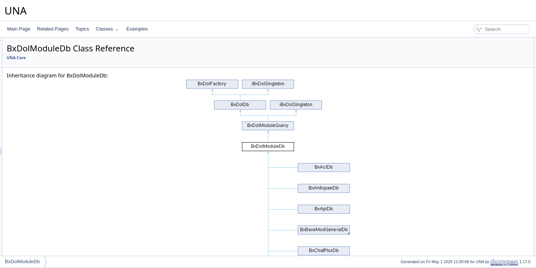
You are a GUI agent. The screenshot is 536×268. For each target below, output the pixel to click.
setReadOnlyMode (477, 238)
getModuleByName (478, 82)
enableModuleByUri (478, 99)
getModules (470, 164)
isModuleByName (476, 131)
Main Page (18, 29)
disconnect (469, 254)
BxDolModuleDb (22, 261)
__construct (470, 49)
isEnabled (469, 148)
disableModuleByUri (479, 107)
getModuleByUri (475, 90)
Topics (82, 29)
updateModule (473, 221)
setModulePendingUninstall (486, 115)
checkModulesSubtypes (482, 230)
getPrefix (467, 58)
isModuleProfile (474, 197)
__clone (467, 66)
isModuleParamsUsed (480, 140)
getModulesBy (473, 172)
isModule (468, 123)
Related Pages (52, 29)
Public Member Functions (478, 41)
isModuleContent (475, 181)
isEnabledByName (477, 156)
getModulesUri (473, 205)
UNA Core (109, 57)
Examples (137, 29)
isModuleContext (475, 189)
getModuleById (474, 74)
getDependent (473, 213)
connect (467, 246)
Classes (107, 29)
